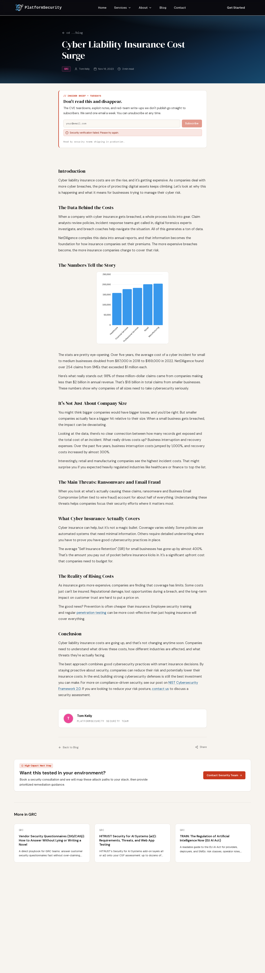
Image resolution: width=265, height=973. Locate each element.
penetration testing (91, 613)
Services (122, 8)
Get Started (236, 8)
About (145, 8)
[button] (133, 308)
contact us (160, 689)
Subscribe (192, 123)
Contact (180, 8)
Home (102, 8)
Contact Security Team (224, 775)
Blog (163, 8)
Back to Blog (68, 747)
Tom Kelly (84, 68)
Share (201, 747)
